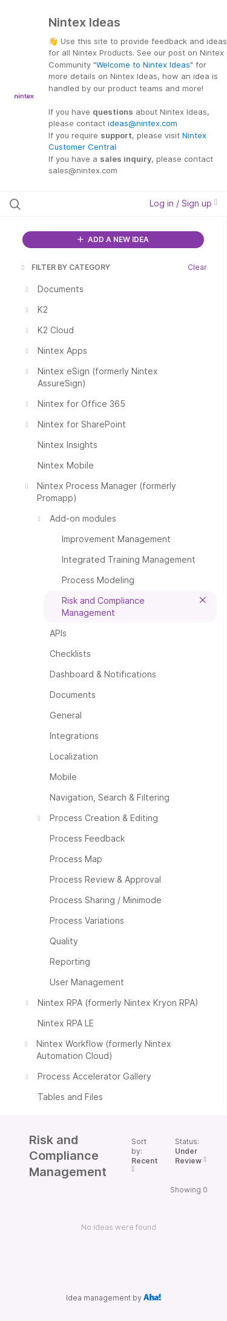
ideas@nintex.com (142, 123)
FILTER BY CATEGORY (64, 267)
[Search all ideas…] (72, 204)
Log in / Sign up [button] (183, 203)
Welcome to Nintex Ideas (143, 64)
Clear (197, 267)
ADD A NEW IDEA (113, 239)
